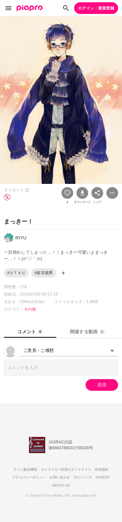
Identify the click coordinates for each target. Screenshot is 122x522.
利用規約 (101, 469)
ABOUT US (61, 485)
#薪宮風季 (43, 273)
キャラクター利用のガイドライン (66, 469)
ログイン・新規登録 (96, 8)
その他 (30, 309)
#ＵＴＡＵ (16, 273)
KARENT (103, 477)
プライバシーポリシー (29, 477)
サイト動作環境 (25, 469)
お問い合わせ (59, 477)
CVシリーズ (83, 477)
